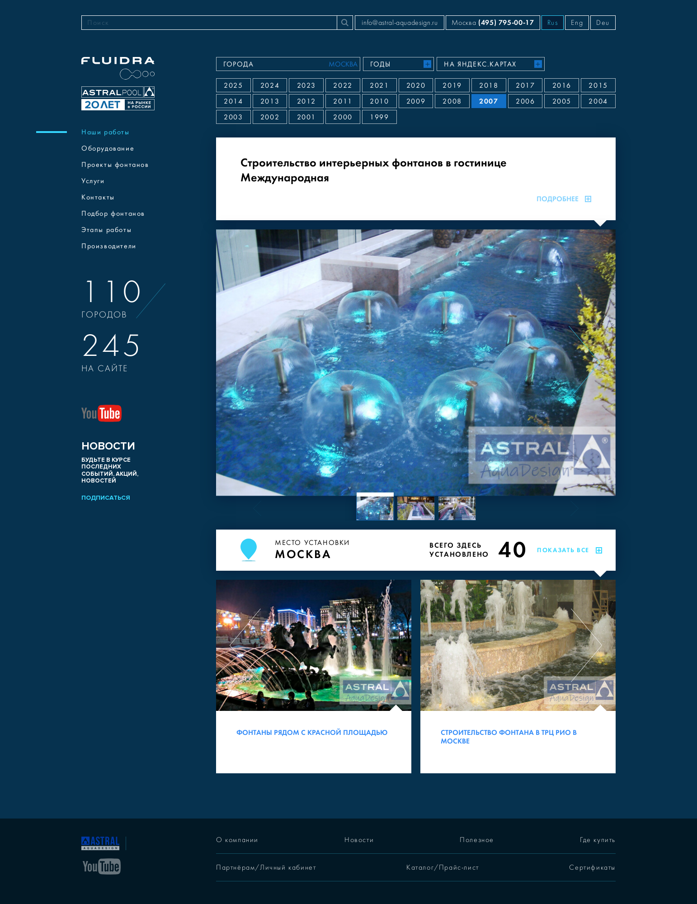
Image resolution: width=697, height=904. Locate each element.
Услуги (93, 181)
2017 (525, 85)
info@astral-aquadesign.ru (400, 23)
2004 (598, 101)
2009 (415, 101)
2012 (306, 101)
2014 (233, 101)
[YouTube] (101, 865)
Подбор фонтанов (113, 213)
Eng (577, 23)
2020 (415, 85)
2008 (452, 101)
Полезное (477, 840)
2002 (269, 117)
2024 (269, 85)
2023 (306, 85)
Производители (109, 246)
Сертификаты (592, 867)
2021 (379, 85)
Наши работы (105, 132)
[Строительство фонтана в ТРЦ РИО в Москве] (518, 676)
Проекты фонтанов (115, 165)
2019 (452, 85)
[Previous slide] (247, 362)
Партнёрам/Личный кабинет (266, 867)
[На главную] (100, 842)
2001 (306, 117)
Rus (552, 23)
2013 (269, 101)
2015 (598, 85)
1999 (379, 117)
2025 (233, 85)
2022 (342, 85)
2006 (525, 101)
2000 (342, 117)
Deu (603, 23)
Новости (359, 840)
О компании (237, 840)
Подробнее (564, 199)
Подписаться (105, 498)
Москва (493, 22)
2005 (561, 101)
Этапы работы (106, 230)
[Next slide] (584, 362)
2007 (488, 101)
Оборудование (107, 148)
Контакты (98, 197)
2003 (233, 117)
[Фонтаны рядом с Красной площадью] (313, 676)
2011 (342, 101)
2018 (488, 85)
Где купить (598, 840)
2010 (379, 101)
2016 (561, 85)
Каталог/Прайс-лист (442, 867)
